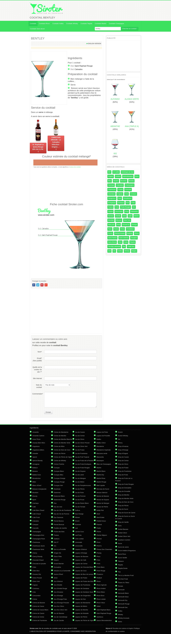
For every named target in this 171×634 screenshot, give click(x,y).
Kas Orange (79, 514)
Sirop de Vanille (123, 522)
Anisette (35, 453)
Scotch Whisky (123, 436)
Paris (110, 229)
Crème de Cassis (38, 613)
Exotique (121, 202)
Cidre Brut (35, 571)
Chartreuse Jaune (38, 546)
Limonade (78, 542)
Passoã (99, 524)
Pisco (98, 556)
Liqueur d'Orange (81, 553)
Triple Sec (131, 246)
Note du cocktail (39, 386)
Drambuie (57, 489)
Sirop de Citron (123, 464)
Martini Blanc (101, 471)
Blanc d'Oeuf (36, 485)
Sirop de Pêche (123, 505)
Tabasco (121, 561)
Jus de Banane (59, 613)
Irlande (118, 216)
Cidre (34, 567)
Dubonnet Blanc (59, 496)
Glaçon (56, 560)
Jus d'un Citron (59, 606)
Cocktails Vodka (58, 23)
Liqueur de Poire (102, 432)
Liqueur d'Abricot (81, 549)
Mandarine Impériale (104, 450)
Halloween (134, 211)
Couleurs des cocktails (75, 167)
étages (134, 251)
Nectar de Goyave (103, 500)
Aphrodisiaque (128, 176)
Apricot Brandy (37, 460)
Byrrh (34, 500)
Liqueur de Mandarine (82, 603)
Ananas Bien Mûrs (38, 443)
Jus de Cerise (80, 436)
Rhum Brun (100, 595)
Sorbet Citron (122, 533)
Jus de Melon (79, 482)
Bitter (34, 482)
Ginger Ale (57, 553)
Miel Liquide (101, 485)
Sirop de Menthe (123, 495)
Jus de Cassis (80, 432)
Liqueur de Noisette (82, 613)
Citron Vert (36, 581)
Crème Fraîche (59, 464)
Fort (127, 202)
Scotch (120, 432)
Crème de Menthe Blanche (63, 439)
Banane (35, 471)
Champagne (129, 185)
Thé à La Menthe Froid (126, 575)
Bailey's (35, 468)
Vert (109, 251)
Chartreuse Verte (38, 549)
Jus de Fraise (79, 450)
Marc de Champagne (104, 464)
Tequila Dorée (122, 568)
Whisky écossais (123, 618)
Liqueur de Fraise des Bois (84, 581)
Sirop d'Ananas (123, 446)
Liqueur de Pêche (81, 617)
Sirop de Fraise (123, 468)
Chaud (120, 189)
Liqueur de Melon (81, 606)
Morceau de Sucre (103, 489)
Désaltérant (127, 198)
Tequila (132, 242)
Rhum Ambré (101, 588)
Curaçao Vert (58, 485)
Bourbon (124, 181)
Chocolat (128, 189)
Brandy (131, 181)
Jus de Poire (79, 492)
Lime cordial (79, 539)
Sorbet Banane (123, 529)
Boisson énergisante (39, 489)
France (110, 207)
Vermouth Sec (123, 607)
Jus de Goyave (80, 471)
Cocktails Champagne (116, 23)
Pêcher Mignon (102, 535)
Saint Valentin (123, 238)
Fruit (116, 207)
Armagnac (35, 464)
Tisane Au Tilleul (123, 582)
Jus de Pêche (80, 489)
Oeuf (98, 514)
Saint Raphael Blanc (104, 610)
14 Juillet (116, 172)
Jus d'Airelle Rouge (60, 588)
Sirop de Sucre (123, 509)
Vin (114, 251)
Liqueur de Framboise (82, 585)
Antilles (118, 176)
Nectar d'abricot (102, 492)
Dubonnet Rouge (59, 500)
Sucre (120, 543)
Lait (76, 528)
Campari (35, 524)
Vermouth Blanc (123, 593)
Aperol (34, 457)
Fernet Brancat (59, 524)
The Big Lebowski (114, 246)
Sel (119, 439)
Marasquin (100, 460)
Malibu (99, 439)
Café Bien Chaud (38, 510)
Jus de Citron (79, 439)
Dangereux (112, 198)
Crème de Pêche (59, 453)
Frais (133, 202)
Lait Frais (78, 535)
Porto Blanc (100, 567)
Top (124, 246)
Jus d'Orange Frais (60, 599)
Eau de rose (58, 507)
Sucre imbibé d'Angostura (126, 550)
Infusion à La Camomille (62, 571)
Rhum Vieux (101, 603)
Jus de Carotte (59, 620)
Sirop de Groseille (124, 491)
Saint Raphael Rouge (84, 66)
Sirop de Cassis (123, 457)
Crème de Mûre (59, 446)
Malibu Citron (101, 443)
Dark (119, 198)
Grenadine (57, 567)
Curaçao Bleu (58, 475)
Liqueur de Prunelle (103, 436)
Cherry (34, 553)
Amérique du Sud (127, 172)
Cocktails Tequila (86, 23)
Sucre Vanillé (122, 558)
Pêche (99, 531)
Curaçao (133, 194)
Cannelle (35, 528)
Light (130, 216)
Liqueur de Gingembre (82, 595)
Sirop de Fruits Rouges (126, 484)
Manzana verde (102, 453)
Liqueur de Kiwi (80, 599)
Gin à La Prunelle (60, 549)
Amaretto (35, 432)
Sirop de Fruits (123, 475)
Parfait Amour (101, 521)
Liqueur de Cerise (81, 563)
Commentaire (37, 394)
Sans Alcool (112, 242)
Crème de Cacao (38, 606)
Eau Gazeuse (58, 517)
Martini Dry (100, 475)
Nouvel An (125, 224)
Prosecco (100, 574)
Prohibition (130, 229)
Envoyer (48, 412)
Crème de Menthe (60, 436)
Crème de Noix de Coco (62, 450)
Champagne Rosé (38, 539)
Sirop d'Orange (123, 450)
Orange (134, 224)
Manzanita (100, 457)
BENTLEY (38, 38)
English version (94, 43)
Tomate (120, 586)
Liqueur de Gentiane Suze (84, 592)
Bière (137, 176)
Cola (126, 194)
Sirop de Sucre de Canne (126, 513)
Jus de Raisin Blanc (82, 503)
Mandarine (100, 446)
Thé (119, 572)
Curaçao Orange (59, 478)
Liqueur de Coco (80, 571)
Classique (111, 194)
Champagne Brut (38, 535)
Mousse (119, 220)
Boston (116, 181)
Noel (118, 224)
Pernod (99, 539)
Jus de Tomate (80, 507)
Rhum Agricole (102, 585)
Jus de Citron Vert (81, 446)
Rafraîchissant (120, 233)
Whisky (126, 251)
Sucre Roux (122, 554)
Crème (34, 599)
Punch (110, 233)
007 (109, 172)
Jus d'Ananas (58, 592)
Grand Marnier (59, 563)
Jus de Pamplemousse (83, 485)
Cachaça (111, 185)
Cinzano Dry (36, 574)
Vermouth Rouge (124, 604)
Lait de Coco (79, 531)
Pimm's (99, 546)
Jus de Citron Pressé (82, 443)
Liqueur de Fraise (81, 578)
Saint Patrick (112, 238)
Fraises (56, 535)
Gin (134, 207)
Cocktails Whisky (72, 23)
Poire (98, 560)
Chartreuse (112, 189)
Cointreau (35, 588)
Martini (136, 216)
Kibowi (77, 517)
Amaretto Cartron (38, 436)
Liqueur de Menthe (81, 610)
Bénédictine (36, 478)
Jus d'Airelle (58, 585)
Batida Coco (36, 475)
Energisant (111, 202)
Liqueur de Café (80, 560)
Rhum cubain (101, 599)
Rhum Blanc (101, 592)
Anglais (110, 176)
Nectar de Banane (103, 496)
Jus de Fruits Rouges (82, 468)
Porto (122, 229)
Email (37, 359)
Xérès (120, 622)
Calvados (79, 69)
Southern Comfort (124, 540)
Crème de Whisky (60, 460)
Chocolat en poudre (39, 563)
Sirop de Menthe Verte (125, 498)
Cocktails (33, 23)
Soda (126, 242)
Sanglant (134, 238)
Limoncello (79, 546)
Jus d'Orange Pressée (61, 603)
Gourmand (118, 211)
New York (127, 220)
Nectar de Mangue (103, 503)
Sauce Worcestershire (104, 620)
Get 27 (56, 542)
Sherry (120, 443)
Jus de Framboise (81, 453)
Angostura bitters (38, 450)
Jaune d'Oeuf (58, 574)
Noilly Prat (100, 510)
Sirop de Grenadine (124, 488)
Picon (98, 542)
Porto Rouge (101, 571)
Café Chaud (36, 514)
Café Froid (36, 517)
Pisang (99, 553)
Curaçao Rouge (59, 482)
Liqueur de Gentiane (82, 588)
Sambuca (100, 617)
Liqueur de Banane (81, 556)
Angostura (35, 446)
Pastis (116, 229)
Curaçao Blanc (59, 471)
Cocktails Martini (100, 23)
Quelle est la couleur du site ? (37, 369)
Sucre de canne (123, 547)
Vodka (120, 251)
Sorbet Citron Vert (124, 536)
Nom (40, 352)
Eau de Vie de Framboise (62, 510)
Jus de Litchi (79, 475)
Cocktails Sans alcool (37, 29)
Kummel (78, 524)
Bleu (109, 181)
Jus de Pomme (80, 496)
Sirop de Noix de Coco (125, 502)
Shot (120, 242)
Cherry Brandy (37, 556)
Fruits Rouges (125, 207)
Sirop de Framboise (124, 471)
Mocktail (111, 220)
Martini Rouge (101, 482)
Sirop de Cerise (123, 460)
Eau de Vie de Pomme (61, 514)
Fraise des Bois (59, 531)
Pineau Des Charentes (104, 549)
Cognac (120, 194)
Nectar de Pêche (102, 507)
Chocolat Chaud (37, 560)
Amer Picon (36, 439)
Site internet (37, 378)
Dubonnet (57, 492)
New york (111, 224)
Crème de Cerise (38, 617)
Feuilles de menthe (60, 528)
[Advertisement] (66, 185)
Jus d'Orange (58, 595)
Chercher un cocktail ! (129, 28)
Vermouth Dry (122, 600)
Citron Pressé (37, 578)
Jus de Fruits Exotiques (83, 464)
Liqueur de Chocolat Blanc (84, 567)
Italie (124, 216)
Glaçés (110, 211)
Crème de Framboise (39, 620)
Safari (99, 606)
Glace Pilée (58, 556)
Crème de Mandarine (61, 432)
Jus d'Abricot (58, 581)
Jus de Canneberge (60, 617)
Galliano (56, 539)
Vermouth (121, 590)
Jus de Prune (79, 500)
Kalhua (77, 510)
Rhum (137, 233)
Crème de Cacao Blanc (40, 610)
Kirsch (77, 521)
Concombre (36, 595)
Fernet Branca (59, 521)
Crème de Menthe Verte (62, 443)
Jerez (56, 578)
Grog (126, 211)
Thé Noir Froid (123, 579)
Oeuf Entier (100, 517)
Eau (55, 503)
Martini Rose (101, 478)
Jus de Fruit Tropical (82, 457)
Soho (119, 526)
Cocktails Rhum (44, 23)
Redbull (129, 233)
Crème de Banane (38, 603)
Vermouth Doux (123, 597)
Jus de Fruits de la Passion (84, 460)
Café (34, 507)
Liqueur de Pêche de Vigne (84, 620)
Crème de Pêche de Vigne (63, 457)
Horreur (110, 216)
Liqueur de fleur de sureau (84, 574)
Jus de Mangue (80, 478)
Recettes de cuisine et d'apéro (119, 628)
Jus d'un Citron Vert (60, 610)
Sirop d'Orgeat (123, 453)
